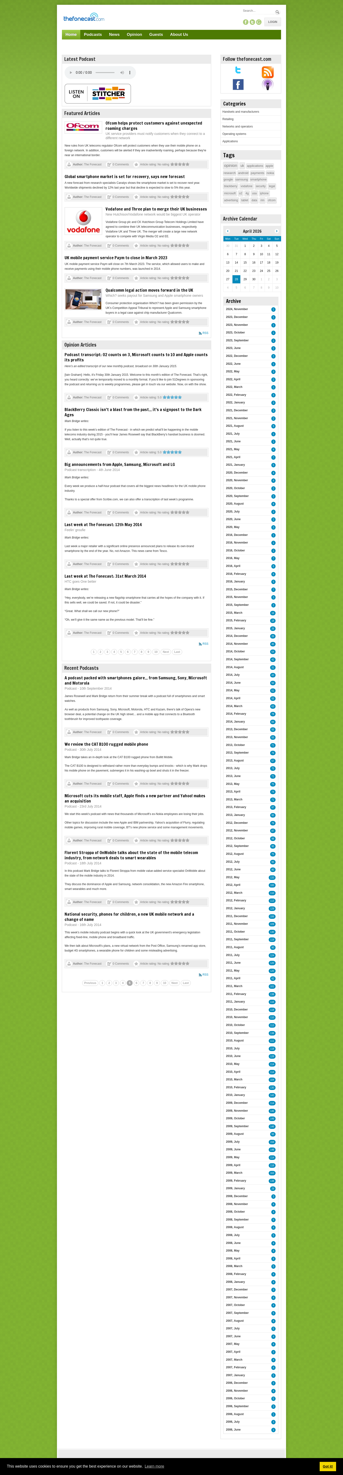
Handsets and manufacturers (240, 111)
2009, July (233, 1141)
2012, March (234, 892)
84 (273, 722)
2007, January (235, 1375)
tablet (244, 200)
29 (273, 1188)
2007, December (237, 1289)
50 (273, 683)
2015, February (236, 620)
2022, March (234, 387)
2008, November (237, 1204)
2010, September (237, 1033)
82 (273, 978)
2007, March (234, 1359)
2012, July (233, 861)
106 (272, 916)
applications (255, 166)
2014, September (237, 659)
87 (273, 831)
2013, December (237, 729)
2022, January (235, 402)
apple (269, 166)
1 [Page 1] (94, 652)
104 (272, 1079)
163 (272, 1173)
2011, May (233, 970)
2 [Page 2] (100, 652)
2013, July (233, 768)
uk (242, 166)
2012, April (233, 885)
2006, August (235, 1414)
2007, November (237, 1297)
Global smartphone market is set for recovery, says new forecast (125, 176)
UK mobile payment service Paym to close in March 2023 (116, 257)
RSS (205, 333)
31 (273, 667)
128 (272, 1056)
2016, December (237, 535)
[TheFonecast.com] (84, 17)
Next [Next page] (166, 652)
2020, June (233, 519)
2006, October (235, 1398)
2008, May (233, 1250)
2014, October (235, 651)
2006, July (233, 1421)
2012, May (233, 877)
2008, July (233, 1235)
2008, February (236, 1274)
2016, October (235, 550)
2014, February (236, 713)
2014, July (233, 675)
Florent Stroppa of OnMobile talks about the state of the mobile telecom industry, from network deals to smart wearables (131, 855)
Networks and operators (237, 126)
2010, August (235, 1040)
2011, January (235, 1001)
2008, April (233, 1258)
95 (273, 815)
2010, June (233, 1056)
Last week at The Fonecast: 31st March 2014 (105, 576)
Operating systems (234, 134)
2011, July (233, 955)
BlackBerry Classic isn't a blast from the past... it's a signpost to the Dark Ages (133, 412)
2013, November (237, 737)
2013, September (237, 752)
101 (272, 986)
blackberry (230, 186)
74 (273, 792)
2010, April (233, 1071)
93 (273, 1134)
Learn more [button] (154, 1466)
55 (273, 698)
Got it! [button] (328, 1466)
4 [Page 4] (114, 652)
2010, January (235, 1095)
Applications (230, 141)
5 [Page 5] (121, 652)
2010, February (236, 1087)
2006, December (237, 1383)
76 (273, 753)
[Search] (258, 10)
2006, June (233, 1429)
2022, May (233, 371)
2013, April (233, 791)
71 (273, 745)
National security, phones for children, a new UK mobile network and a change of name (129, 916)
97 (273, 807)
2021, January (235, 464)
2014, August (235, 667)
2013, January (235, 815)
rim (263, 200)
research (230, 173)
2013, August (235, 760)
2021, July (233, 433)
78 (273, 714)
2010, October (235, 1025)
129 (272, 908)
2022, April (233, 379)
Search (278, 12)
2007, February (236, 1367)
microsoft (230, 193)
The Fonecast (92, 164)
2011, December (237, 916)
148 (272, 1126)
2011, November (237, 923)
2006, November (237, 1390)
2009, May (233, 1157)
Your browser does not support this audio (100, 72)
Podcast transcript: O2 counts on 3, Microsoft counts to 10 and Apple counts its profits (136, 357)
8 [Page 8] (141, 652)
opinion (230, 165)
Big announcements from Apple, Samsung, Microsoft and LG (120, 464)
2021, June (233, 441)
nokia (270, 173)
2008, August (235, 1227)
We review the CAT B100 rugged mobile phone (106, 744)
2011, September (237, 939)
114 (272, 1064)
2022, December (237, 356)
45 (273, 644)
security (261, 186)
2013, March (234, 799)
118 (272, 1010)
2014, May (233, 690)
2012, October (235, 838)
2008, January (235, 1282)
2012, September (237, 846)
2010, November (237, 1017)
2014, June (233, 682)
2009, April (233, 1165)
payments (257, 173)
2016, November (237, 542)
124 (272, 955)
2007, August (235, 1320)
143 (272, 1095)
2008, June (233, 1243)
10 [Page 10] (155, 652)
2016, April (233, 566)
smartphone (258, 179)
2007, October (235, 1305)
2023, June (233, 348)
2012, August (235, 854)
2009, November (237, 1110)
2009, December (237, 1103)
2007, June (233, 1336)
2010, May (233, 1064)
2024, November (237, 309)
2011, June (233, 962)
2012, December (237, 823)
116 (272, 1002)
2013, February (236, 807)
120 (272, 963)
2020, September (237, 496)
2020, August (235, 503)
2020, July (233, 511)
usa (254, 193)
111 (272, 1041)
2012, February (236, 900)
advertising (231, 200)
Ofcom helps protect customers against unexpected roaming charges (154, 125)
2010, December (237, 1009)
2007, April (233, 1351)
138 (272, 994)
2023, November (237, 325)
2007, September (237, 1313)
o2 (240, 193)
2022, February (236, 395)
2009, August (235, 1134)
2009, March (234, 1172)
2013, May (233, 784)
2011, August (235, 947)
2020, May (233, 527)
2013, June (233, 776)
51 (273, 690)
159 (272, 1142)
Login (272, 22)
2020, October (235, 488)
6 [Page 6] (128, 652)
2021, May (233, 449)
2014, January (235, 721)
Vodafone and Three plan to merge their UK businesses (156, 209)
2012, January (235, 908)
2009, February (236, 1180)
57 (273, 761)
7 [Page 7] (135, 652)
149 (272, 1118)
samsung (241, 179)
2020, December (237, 472)
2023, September (237, 340)
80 (273, 869)
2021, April (233, 457)
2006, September (237, 1406)
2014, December (237, 636)
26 (273, 628)
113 (272, 900)
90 (273, 947)
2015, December (237, 589)
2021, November (237, 418)
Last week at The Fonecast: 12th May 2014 (103, 524)
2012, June (233, 869)
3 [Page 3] (107, 652)
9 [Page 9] (148, 652)
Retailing (228, 119)
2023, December (237, 317)
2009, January (235, 1188)
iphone (264, 193)
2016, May (233, 558)
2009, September (237, 1126)
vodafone (246, 186)
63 (273, 706)
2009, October (235, 1118)
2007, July (233, 1328)
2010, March (234, 1079)
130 (272, 932)
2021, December (237, 410)
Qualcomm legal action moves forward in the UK (149, 290)
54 (273, 651)
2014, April (233, 698)
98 (273, 838)
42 (273, 659)
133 (272, 877)
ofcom (272, 200)
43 (273, 675)
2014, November (237, 643)
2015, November (237, 597)
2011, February (236, 994)
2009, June (233, 1149)
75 (273, 768)
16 (273, 613)
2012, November (237, 830)
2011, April (233, 978)
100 (272, 885)
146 (272, 1111)
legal (272, 186)
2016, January (235, 581)
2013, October (235, 745)
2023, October (235, 332)
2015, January (235, 628)
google (228, 179)
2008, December (237, 1196)
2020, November (237, 480)
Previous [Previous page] (90, 983)
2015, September (237, 605)
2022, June (233, 363)
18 (273, 620)
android (243, 173)
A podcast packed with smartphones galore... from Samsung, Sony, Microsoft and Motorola (136, 680)
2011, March (234, 986)
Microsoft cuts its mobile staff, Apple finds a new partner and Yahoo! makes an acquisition (135, 798)
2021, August (235, 426)
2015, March (234, 612)
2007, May (233, 1344)
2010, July (233, 1048)
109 (272, 924)
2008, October (235, 1211)
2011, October (235, 931)
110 (272, 893)
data (254, 200)
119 (272, 939)
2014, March (234, 706)
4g (247, 193)
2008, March (234, 1266)
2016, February (236, 574)
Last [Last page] (177, 652)
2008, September (237, 1219)
